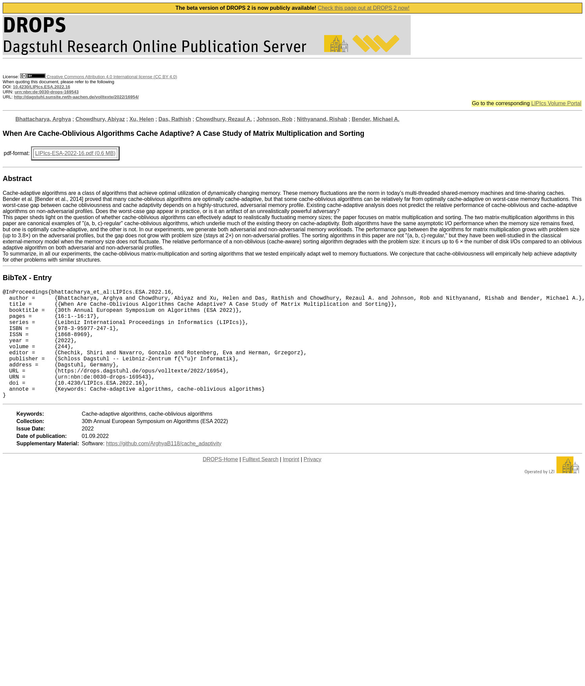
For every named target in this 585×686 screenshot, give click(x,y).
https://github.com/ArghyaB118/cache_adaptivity (163, 468)
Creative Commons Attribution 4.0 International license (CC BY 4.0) (98, 76)
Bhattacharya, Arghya (43, 119)
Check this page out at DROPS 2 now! (363, 8)
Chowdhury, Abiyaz (100, 119)
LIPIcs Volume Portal (556, 103)
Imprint (291, 483)
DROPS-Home (220, 483)
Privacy (312, 483)
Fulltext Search (260, 483)
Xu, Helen (141, 119)
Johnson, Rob (274, 119)
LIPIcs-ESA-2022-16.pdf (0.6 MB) (75, 153)
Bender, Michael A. (376, 119)
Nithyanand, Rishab (322, 119)
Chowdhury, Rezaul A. (223, 119)
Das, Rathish (174, 119)
